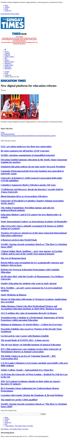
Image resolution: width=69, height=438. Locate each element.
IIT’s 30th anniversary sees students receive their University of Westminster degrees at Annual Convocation (31, 350)
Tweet (2, 132)
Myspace (50, 135)
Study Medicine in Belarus (13, 295)
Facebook (4, 134)
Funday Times (9, 65)
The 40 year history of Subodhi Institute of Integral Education (31, 344)
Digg (14, 135)
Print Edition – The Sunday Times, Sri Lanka (19, 426)
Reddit (30, 135)
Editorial (7, 55)
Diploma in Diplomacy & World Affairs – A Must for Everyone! (31, 324)
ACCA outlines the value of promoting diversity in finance (29, 313)
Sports (7, 60)
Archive (7, 7)
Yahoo (41, 135)
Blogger (45, 135)
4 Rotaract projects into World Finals (19, 240)
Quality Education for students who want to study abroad (28, 283)
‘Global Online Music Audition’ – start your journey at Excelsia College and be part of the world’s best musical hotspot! (31, 252)
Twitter (9, 134)
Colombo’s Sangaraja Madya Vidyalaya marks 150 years (28, 185)
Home (6, 5)
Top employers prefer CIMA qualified (19, 399)
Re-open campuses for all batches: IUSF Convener (25, 151)
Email (13, 134)
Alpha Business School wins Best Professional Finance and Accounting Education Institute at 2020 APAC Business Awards (31, 307)
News (7, 51)
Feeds (6, 9)
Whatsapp (4, 135)
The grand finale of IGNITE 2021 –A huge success (25, 340)
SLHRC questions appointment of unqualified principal (28, 155)
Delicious (10, 135)
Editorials (7, 14)
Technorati (35, 135)
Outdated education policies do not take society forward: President (33, 166)
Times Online (15, 14)
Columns (7, 53)
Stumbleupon (24, 135)
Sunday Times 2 (9, 56)
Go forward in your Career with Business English (25, 336)
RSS (54, 135)
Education (8, 68)
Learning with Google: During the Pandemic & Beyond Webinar (32, 395)
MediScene (8, 67)
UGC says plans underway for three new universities (26, 146)
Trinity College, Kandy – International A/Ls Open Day (27, 370)
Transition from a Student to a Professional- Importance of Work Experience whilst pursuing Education (32, 318)
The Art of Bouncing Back (13, 258)
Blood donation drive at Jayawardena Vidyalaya (24, 196)
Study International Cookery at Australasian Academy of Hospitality (34, 221)
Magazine (8, 63)
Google (18, 135)
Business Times (9, 61)
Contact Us (8, 10)
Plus (6, 58)
